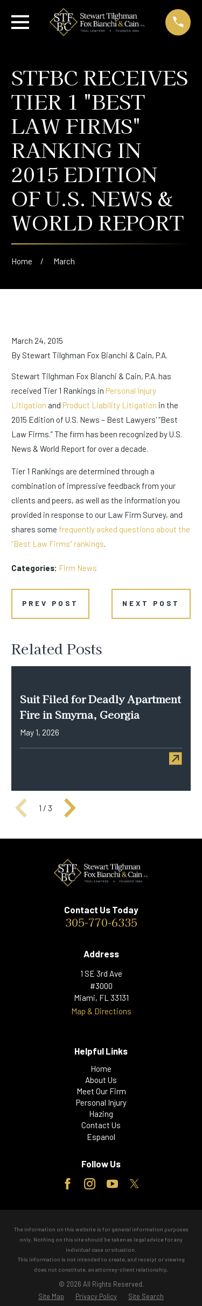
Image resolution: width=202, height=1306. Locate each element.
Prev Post (50, 603)
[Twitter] (134, 1184)
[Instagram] (89, 1184)
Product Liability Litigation (109, 405)
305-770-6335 (101, 922)
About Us (101, 1080)
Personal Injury (101, 1102)
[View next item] (70, 808)
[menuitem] (51, 1296)
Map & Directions (101, 1011)
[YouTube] (112, 1184)
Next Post (151, 603)
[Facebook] (67, 1184)
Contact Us (101, 1125)
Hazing (101, 1114)
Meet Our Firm (101, 1091)
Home (101, 1068)
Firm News (78, 568)
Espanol (101, 1137)
